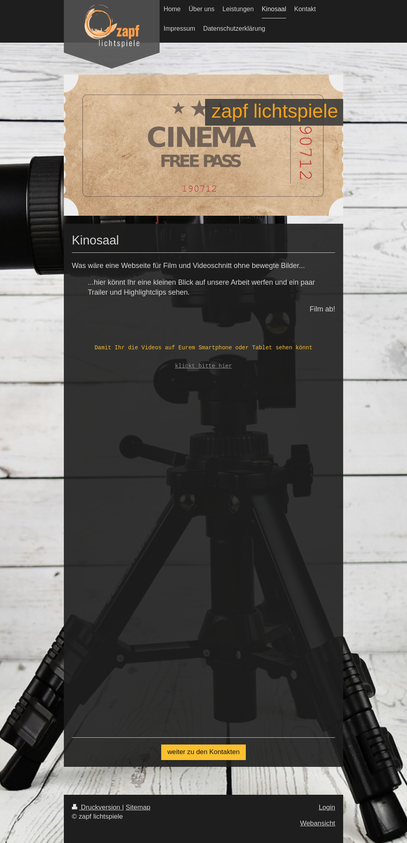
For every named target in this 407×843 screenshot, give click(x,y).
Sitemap (138, 807)
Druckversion (97, 807)
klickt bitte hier (203, 366)
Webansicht (317, 823)
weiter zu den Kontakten (203, 752)
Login (327, 807)
